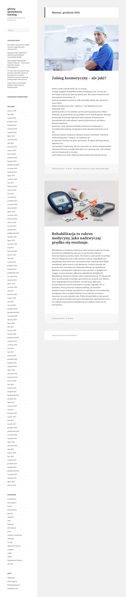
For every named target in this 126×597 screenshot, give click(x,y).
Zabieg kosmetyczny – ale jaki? (79, 78)
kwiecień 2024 (12, 186)
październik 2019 (13, 338)
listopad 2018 (12, 363)
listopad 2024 (12, 161)
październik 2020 (13, 312)
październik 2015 (13, 471)
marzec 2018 (11, 381)
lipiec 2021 (11, 284)
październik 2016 (13, 431)
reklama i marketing (14, 535)
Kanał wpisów (12, 581)
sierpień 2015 (12, 478)
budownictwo (12, 510)
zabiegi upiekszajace (102, 169)
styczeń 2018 (11, 388)
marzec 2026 (11, 111)
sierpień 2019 (12, 341)
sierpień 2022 (12, 237)
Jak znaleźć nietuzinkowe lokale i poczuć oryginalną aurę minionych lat (18, 47)
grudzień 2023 (12, 201)
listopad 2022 (12, 230)
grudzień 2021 (12, 266)
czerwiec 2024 (12, 179)
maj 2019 (10, 348)
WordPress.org (12, 589)
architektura (11, 499)
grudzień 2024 (12, 158)
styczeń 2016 (11, 460)
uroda (9, 553)
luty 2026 (10, 114)
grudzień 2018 (12, 359)
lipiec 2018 (11, 370)
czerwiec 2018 (12, 374)
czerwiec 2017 (12, 406)
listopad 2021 (12, 269)
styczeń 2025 (11, 154)
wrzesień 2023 (12, 204)
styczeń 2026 (11, 118)
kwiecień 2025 (12, 147)
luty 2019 (10, 352)
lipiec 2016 (11, 442)
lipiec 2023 (11, 212)
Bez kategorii (11, 503)
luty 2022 (10, 258)
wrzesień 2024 (12, 168)
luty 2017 (10, 420)
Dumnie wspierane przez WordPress (64, 335)
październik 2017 (13, 395)
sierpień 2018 (12, 366)
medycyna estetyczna (82, 169)
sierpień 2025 (12, 132)
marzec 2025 (11, 150)
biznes (9, 506)
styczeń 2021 (11, 305)
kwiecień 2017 (12, 413)
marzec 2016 (11, 453)
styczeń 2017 (11, 424)
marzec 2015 (11, 485)
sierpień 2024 (12, 172)
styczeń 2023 (11, 226)
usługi (9, 557)
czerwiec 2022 (12, 244)
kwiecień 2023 (12, 219)
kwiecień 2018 (12, 377)
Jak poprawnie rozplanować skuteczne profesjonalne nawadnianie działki (17, 55)
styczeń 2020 (11, 334)
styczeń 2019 (11, 356)
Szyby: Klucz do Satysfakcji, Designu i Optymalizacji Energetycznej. (16, 85)
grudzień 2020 (12, 309)
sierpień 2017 (12, 399)
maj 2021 (10, 291)
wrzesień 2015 (12, 474)
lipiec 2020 (11, 323)
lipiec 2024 (11, 176)
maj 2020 (10, 327)
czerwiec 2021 (12, 287)
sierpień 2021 (12, 280)
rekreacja (10, 539)
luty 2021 (10, 302)
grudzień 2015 (12, 464)
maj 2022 (10, 248)
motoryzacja (11, 528)
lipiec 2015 (11, 482)
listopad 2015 (12, 467)
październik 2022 (13, 233)
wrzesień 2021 (12, 276)
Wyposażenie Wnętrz (14, 560)
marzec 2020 (11, 330)
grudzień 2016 (12, 428)
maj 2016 (10, 449)
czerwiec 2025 (12, 140)
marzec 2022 (11, 255)
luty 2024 (10, 194)
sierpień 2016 (12, 438)
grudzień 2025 (12, 122)
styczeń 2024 (11, 197)
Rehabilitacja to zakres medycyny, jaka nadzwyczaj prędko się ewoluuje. (76, 238)
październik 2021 (13, 273)
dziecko (10, 513)
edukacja (10, 517)
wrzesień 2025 (12, 129)
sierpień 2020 (12, 320)
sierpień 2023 (12, 208)
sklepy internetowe (14, 546)
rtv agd (9, 542)
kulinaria (10, 524)
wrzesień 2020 (12, 316)
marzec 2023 (11, 222)
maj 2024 (10, 183)
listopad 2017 (12, 392)
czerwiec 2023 (12, 215)
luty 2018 (10, 384)
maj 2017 (10, 410)
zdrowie (10, 564)
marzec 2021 (11, 298)
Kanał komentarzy (13, 585)
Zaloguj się (11, 578)
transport (10, 549)
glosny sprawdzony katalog (14, 11)
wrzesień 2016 (12, 435)
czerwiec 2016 (12, 446)
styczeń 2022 (11, 262)
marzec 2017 (11, 417)
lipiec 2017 (11, 402)
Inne (9, 521)
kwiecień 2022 (12, 251)
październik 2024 (13, 165)
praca (9, 531)
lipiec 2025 (11, 136)
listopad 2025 (12, 125)
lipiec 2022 (11, 240)
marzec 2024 (11, 190)
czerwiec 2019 (12, 345)
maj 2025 (10, 143)
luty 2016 (10, 456)
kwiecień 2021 (12, 294)
